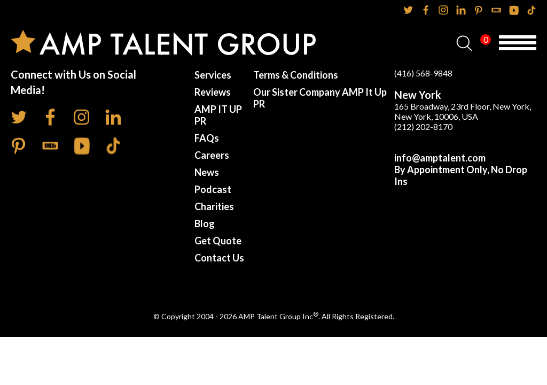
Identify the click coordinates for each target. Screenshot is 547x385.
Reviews (212, 92)
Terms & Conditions (295, 75)
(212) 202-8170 (423, 126)
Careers (211, 155)
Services (212, 75)
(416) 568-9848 (423, 73)
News (206, 172)
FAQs (206, 138)
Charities (214, 206)
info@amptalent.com (440, 158)
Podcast (212, 189)
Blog (204, 223)
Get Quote (217, 241)
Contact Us (219, 258)
